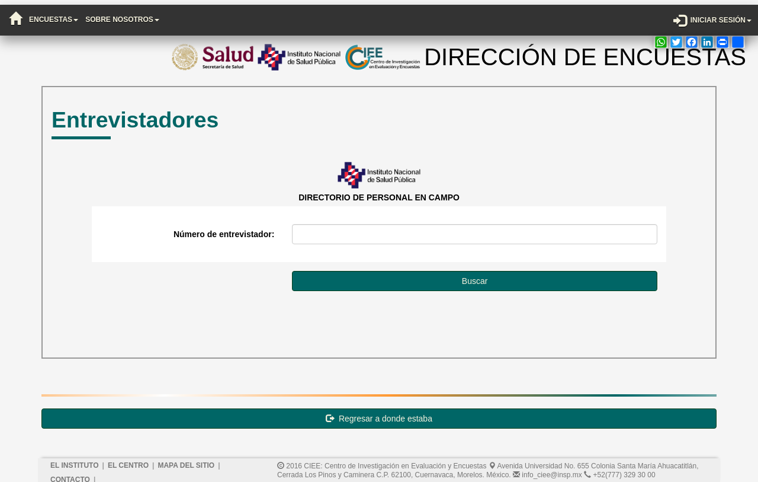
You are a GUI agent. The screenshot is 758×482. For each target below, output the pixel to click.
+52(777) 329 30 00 (619, 470)
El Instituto (74, 461)
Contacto (70, 475)
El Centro (128, 461)
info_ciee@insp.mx (547, 470)
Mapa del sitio (186, 461)
